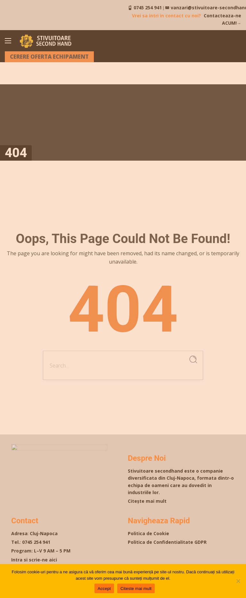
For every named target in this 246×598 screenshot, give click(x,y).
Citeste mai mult (136, 588)
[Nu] (238, 581)
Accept (104, 588)
